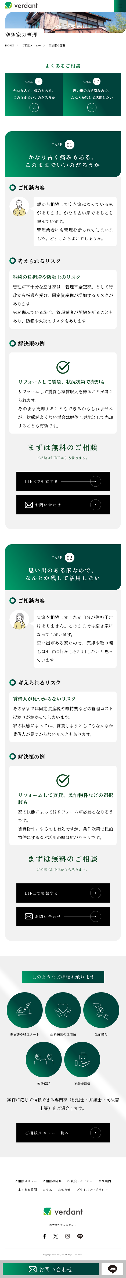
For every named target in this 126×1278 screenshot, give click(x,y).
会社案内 (105, 1181)
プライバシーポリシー (92, 1189)
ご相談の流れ (52, 1181)
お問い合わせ (56, 1269)
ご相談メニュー (26, 1181)
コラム (47, 1189)
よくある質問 (27, 1189)
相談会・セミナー (79, 1181)
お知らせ (64, 1189)
